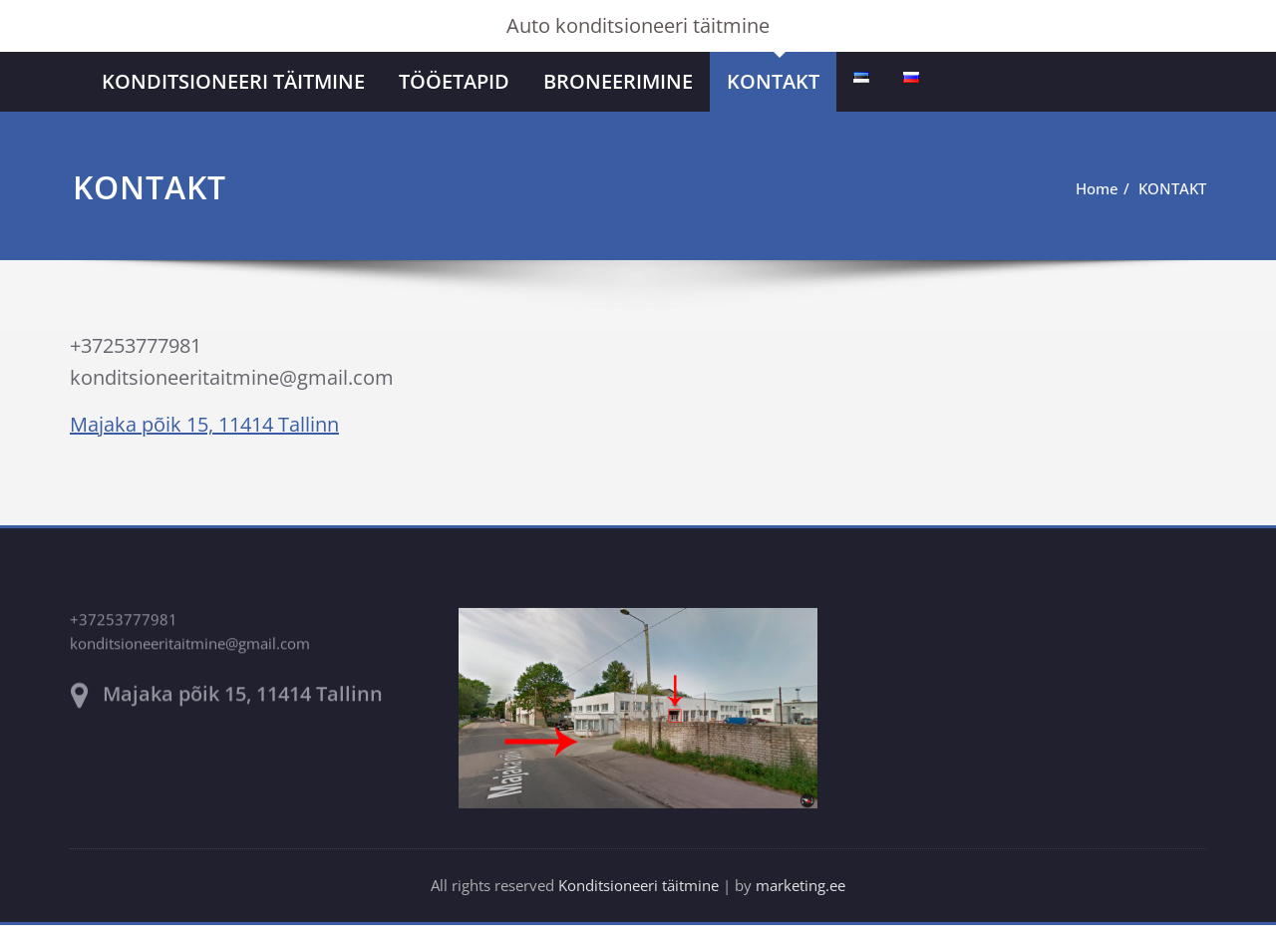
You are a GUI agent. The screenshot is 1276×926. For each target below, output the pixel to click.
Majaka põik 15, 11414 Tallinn (204, 424)
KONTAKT (773, 81)
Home (1083, 188)
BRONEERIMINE (618, 81)
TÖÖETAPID (454, 81)
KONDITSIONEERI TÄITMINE (233, 81)
